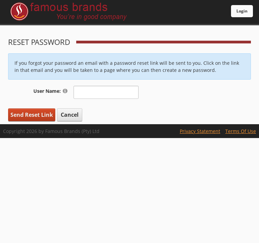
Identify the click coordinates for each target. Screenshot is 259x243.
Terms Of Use (240, 131)
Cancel (70, 114)
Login (242, 11)
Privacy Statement (200, 131)
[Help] (65, 90)
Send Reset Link (31, 114)
